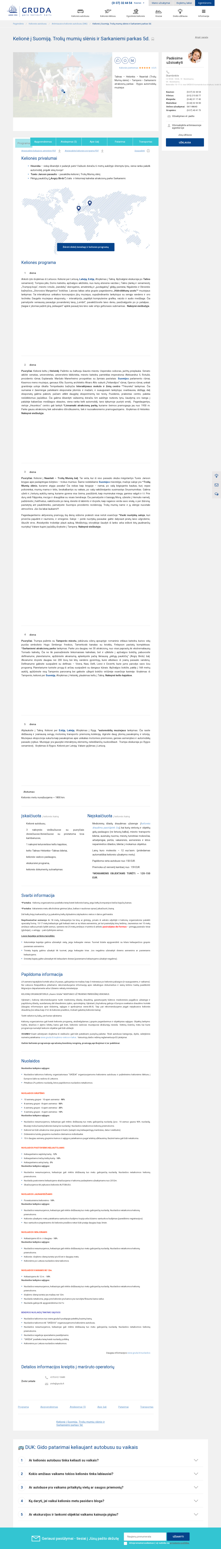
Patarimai (122, 141)
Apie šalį (97, 141)
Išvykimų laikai (184, 2)
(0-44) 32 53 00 (194, 103)
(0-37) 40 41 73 (194, 110)
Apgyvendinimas (49, 141)
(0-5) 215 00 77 (194, 95)
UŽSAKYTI (178, 1535)
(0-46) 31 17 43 (194, 99)
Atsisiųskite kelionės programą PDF (84, 150)
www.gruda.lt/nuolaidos (138, 1352)
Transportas (146, 141)
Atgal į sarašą (201, 37)
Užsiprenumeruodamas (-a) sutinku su (157, 1542)
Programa (25, 141)
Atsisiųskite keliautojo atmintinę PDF (41, 150)
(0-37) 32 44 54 (194, 92)
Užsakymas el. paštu (180, 116)
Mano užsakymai (161, 2)
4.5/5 (153, 68)
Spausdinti (142, 150)
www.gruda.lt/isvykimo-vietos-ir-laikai (58, 1036)
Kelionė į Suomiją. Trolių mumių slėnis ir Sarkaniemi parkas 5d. (80, 1423)
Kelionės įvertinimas (128, 68)
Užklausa (185, 142)
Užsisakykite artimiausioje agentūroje (184, 126)
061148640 (192, 106)
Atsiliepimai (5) (74, 141)
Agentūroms (204, 2)
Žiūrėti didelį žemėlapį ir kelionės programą (86, 246)
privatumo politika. (180, 1542)
